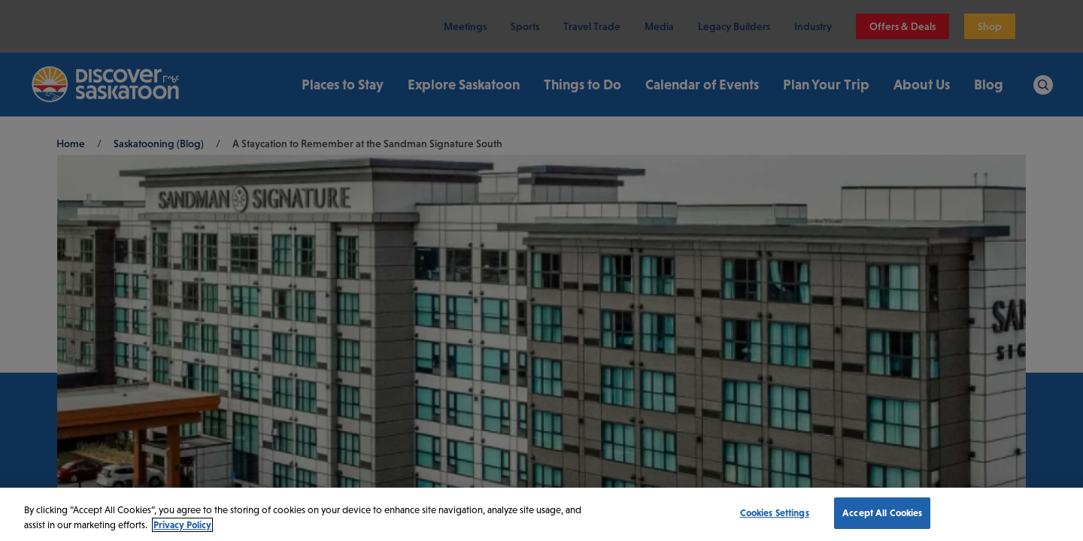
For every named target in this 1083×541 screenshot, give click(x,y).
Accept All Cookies (882, 512)
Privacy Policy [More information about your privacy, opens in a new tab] (182, 524)
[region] (541, 514)
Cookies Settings (774, 512)
